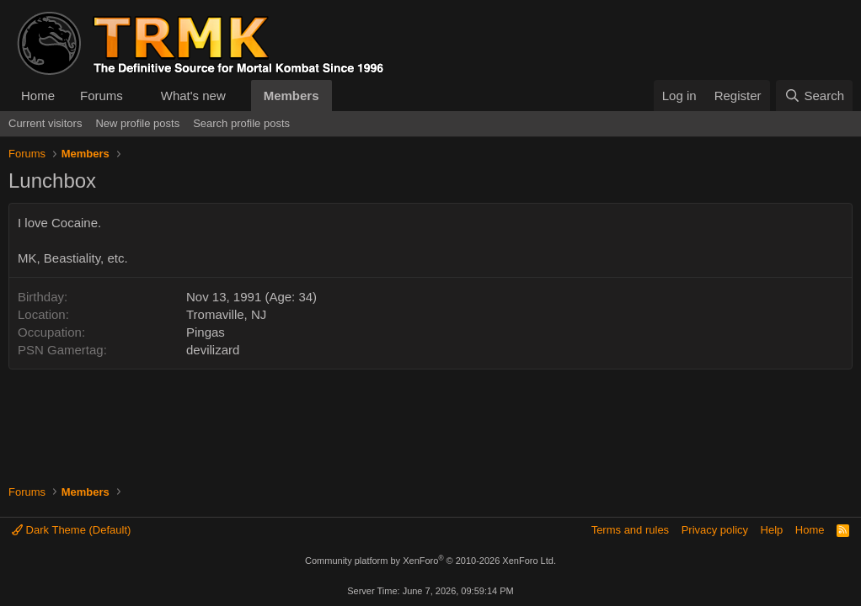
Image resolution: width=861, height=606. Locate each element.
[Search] (814, 95)
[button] (136, 95)
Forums (101, 95)
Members (291, 95)
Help (772, 530)
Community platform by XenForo (430, 561)
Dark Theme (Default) (71, 530)
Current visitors (45, 123)
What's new (193, 95)
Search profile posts (241, 123)
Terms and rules (630, 530)
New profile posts (137, 123)
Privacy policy (715, 530)
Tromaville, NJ (226, 314)
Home (38, 95)
